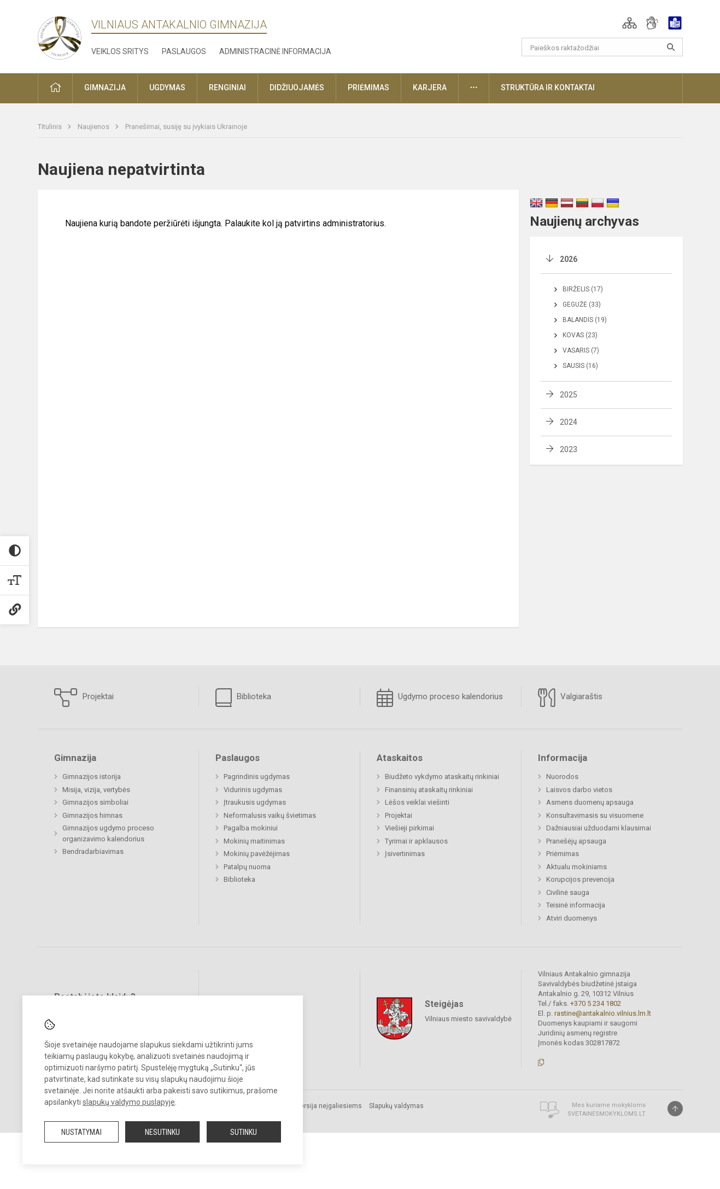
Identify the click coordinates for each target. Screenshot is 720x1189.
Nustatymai (81, 1132)
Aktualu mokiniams (576, 867)
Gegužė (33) (582, 304)
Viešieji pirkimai (409, 828)
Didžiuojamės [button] (297, 87)
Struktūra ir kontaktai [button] (548, 87)
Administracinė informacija (275, 51)
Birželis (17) (583, 289)
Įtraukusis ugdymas (255, 802)
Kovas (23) (580, 335)
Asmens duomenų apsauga (590, 802)
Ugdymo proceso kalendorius (440, 697)
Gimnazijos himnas (92, 815)
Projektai (84, 697)
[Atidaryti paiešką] (671, 47)
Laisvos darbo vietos (579, 790)
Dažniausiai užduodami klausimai (598, 828)
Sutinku (243, 1132)
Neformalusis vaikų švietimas (270, 815)
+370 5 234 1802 (595, 1003)
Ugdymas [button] (167, 87)
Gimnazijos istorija (91, 776)
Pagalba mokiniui (251, 828)
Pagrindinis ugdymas (257, 776)
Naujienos (94, 126)
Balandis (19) (585, 320)
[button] (629, 23)
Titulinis (50, 126)
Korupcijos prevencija (580, 879)
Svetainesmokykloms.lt (606, 1113)
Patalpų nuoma (247, 867)
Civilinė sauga (567, 892)
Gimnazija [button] (105, 87)
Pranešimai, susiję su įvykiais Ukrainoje (186, 126)
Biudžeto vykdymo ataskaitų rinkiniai (442, 776)
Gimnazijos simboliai (95, 802)
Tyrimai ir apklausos (416, 841)
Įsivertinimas (405, 854)
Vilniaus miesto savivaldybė (468, 1018)
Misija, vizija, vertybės (96, 790)
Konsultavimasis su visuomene (594, 815)
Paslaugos (184, 51)
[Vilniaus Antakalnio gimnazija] (59, 35)
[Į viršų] (675, 1108)
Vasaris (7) (581, 350)
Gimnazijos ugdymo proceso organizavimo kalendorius (108, 833)
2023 (568, 449)
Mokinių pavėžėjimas (257, 854)
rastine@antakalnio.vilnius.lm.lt (602, 1013)
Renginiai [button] (227, 87)
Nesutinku (162, 1132)
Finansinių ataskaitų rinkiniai (429, 790)
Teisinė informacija (575, 905)
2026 (568, 259)
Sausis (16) (580, 366)
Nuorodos (562, 776)
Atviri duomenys (571, 918)
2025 (568, 394)
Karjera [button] (430, 87)
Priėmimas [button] (368, 87)
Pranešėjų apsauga (576, 841)
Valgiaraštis (570, 697)
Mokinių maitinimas (254, 841)
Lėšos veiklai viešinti (417, 802)
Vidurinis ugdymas (253, 790)
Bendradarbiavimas (93, 851)
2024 (568, 422)
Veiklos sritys (120, 51)
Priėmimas (562, 854)
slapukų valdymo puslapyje (129, 1102)
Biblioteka (243, 697)
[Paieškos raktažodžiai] (602, 47)
